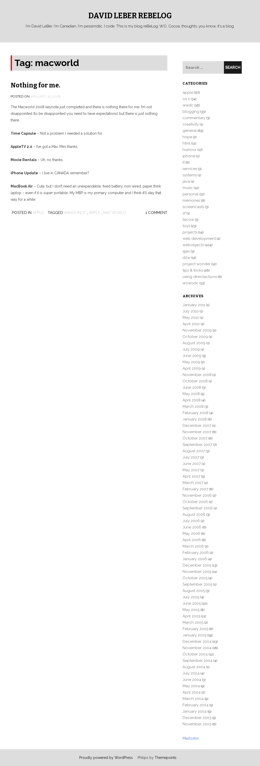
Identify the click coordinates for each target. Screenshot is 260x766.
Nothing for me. (35, 85)
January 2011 (194, 305)
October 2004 (195, 654)
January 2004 (195, 711)
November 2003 (197, 724)
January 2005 (194, 635)
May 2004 (191, 686)
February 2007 (195, 489)
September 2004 (198, 660)
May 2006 (191, 533)
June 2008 (192, 387)
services (190, 168)
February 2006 (196, 552)
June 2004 (192, 679)
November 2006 (197, 495)
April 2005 (191, 616)
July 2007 (191, 457)
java (186, 181)
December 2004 (197, 641)
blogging (191, 111)
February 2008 (195, 413)
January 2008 (195, 419)
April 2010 (191, 324)
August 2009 (194, 343)
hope (187, 137)
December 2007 (197, 425)
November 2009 (197, 330)
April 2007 (191, 476)
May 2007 (191, 470)
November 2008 (197, 374)
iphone (189, 156)
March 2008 (193, 406)
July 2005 (191, 597)
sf (184, 213)
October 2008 (195, 381)
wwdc (188, 105)
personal (191, 194)
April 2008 (192, 400)
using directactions (200, 276)
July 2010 (191, 311)
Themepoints (165, 758)
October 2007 (195, 438)
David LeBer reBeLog (130, 15)
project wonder (196, 264)
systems (190, 175)
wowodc (191, 283)
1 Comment (156, 212)
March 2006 (193, 546)
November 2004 (197, 648)
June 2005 (192, 603)
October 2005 (195, 578)
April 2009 (192, 368)
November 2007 (197, 432)
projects (190, 232)
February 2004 (195, 705)
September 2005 (197, 584)
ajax (186, 251)
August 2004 (194, 667)
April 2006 (192, 540)
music (188, 187)
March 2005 (193, 622)
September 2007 (197, 444)
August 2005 (194, 590)
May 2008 (191, 394)
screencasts (193, 207)
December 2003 (197, 717)
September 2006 (198, 508)
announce (75, 212)
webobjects (193, 245)
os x (186, 99)
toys (186, 226)
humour (190, 149)
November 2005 (197, 571)
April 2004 (192, 692)
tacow (188, 219)
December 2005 (197, 565)
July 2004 (191, 673)
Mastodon (191, 738)
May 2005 (191, 609)
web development (199, 238)
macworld (114, 212)
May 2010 (191, 317)
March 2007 (193, 482)
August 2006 (194, 514)
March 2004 (193, 698)
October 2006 (195, 501)
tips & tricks (193, 270)
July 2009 (191, 349)
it (184, 162)
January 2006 (195, 559)
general (190, 130)
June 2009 (192, 355)
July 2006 (191, 521)
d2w (186, 257)
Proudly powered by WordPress (106, 758)
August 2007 (194, 451)
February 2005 (195, 629)
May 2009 (191, 362)
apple (38, 212)
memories (191, 200)
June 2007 (192, 463)
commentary (194, 118)
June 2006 (192, 527)
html (186, 143)
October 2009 (195, 336)
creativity (191, 124)
